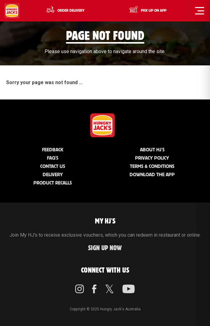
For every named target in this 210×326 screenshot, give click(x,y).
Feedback (52, 150)
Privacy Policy (152, 158)
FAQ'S (52, 158)
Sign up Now (105, 248)
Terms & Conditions (152, 166)
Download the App (152, 175)
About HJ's (152, 150)
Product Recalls (52, 183)
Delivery (53, 175)
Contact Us (52, 166)
